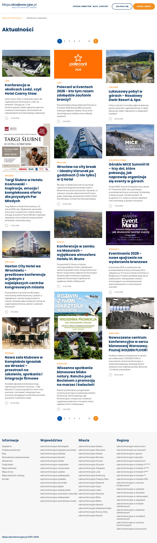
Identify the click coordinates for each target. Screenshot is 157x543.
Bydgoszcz (114, 249)
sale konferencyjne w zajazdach (131, 500)
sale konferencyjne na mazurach (131, 450)
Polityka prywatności (11, 450)
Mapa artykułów (9, 468)
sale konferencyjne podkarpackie (55, 475)
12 (89, 41)
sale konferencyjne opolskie (52, 472)
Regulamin (7, 446)
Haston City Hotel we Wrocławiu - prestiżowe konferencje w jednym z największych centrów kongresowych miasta (25, 276)
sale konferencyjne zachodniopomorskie (58, 501)
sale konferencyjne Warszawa (92, 450)
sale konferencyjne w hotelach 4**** (133, 468)
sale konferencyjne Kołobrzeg (92, 475)
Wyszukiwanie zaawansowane (15, 457)
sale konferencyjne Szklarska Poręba (95, 508)
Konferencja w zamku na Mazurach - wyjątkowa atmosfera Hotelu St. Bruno (76, 252)
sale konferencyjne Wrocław (91, 457)
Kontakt (104, 6)
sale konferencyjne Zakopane (92, 468)
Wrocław (61, 163)
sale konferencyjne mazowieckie (54, 468)
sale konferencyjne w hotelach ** (131, 475)
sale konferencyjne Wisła (90, 497)
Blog (95, 6)
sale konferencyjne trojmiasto (130, 457)
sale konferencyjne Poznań (91, 461)
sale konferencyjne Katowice (91, 494)
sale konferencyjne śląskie (52, 486)
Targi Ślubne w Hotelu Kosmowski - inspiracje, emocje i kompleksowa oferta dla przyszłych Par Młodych (24, 190)
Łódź (7, 81)
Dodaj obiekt (7, 464)
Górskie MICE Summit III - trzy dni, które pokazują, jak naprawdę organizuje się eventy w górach (129, 172)
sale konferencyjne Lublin (90, 490)
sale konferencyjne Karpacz (91, 505)
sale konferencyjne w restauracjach (132, 496)
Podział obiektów (82, 6)
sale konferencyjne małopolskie (54, 464)
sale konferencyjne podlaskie (53, 479)
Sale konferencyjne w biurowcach (131, 529)
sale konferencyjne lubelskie (52, 454)
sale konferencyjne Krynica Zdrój (93, 512)
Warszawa (62, 367)
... (84, 41)
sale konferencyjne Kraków (90, 446)
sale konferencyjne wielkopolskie (54, 497)
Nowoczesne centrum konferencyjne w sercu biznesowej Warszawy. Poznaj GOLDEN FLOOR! (128, 342)
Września (9, 176)
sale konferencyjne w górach (129, 454)
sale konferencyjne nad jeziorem (131, 461)
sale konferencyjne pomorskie (53, 483)
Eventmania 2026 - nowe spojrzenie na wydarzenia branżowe (128, 257)
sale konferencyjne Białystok (91, 483)
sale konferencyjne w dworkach (131, 493)
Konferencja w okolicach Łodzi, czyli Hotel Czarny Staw (23, 89)
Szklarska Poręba (117, 160)
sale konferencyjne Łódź (89, 472)
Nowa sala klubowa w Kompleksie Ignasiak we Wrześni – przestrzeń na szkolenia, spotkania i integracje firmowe (24, 372)
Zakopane (113, 87)
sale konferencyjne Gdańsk (90, 454)
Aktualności (7, 461)
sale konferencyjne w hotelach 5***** (133, 464)
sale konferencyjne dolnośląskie (54, 446)
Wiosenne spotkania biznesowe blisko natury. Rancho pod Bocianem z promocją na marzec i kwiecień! (76, 379)
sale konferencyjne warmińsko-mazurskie (59, 494)
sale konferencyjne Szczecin (91, 464)
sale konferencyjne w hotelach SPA (132, 479)
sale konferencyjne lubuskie (52, 457)
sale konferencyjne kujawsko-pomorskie (58, 450)
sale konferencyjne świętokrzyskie (55, 490)
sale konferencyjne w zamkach (130, 489)
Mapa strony (7, 472)
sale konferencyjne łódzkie (52, 461)
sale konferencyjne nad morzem (131, 446)
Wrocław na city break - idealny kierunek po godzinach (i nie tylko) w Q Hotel (76, 173)
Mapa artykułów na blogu (13, 475)
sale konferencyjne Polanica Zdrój (94, 479)
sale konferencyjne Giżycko (91, 515)
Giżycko (61, 242)
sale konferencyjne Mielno (90, 501)
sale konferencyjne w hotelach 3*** (132, 472)
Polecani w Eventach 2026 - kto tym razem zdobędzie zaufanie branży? (75, 93)
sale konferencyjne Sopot (90, 486)
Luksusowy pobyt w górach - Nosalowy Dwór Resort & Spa (125, 95)
